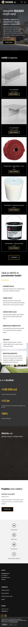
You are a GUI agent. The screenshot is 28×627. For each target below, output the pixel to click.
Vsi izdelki (14, 257)
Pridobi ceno (7, 509)
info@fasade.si (4, 611)
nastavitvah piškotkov (13, 621)
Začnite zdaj (8, 42)
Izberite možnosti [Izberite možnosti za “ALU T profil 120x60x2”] (14, 132)
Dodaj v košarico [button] (14, 171)
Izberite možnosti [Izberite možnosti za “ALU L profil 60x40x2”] (14, 94)
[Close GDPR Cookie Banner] (15, 624)
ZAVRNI (11, 624)
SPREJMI (4, 624)
